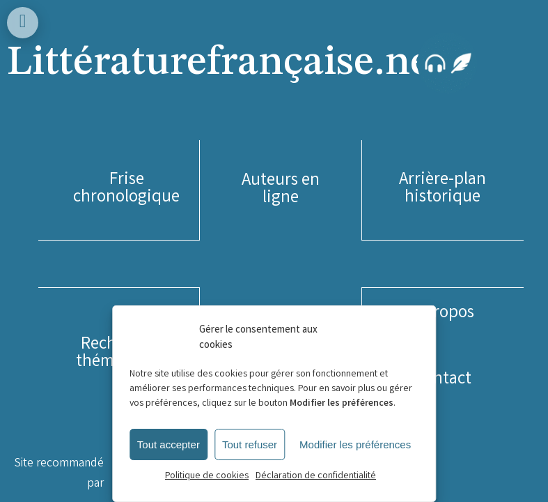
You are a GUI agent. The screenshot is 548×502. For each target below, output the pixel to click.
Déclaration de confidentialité (316, 476)
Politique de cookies (207, 476)
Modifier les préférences (355, 444)
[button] (126, 190)
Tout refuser (249, 444)
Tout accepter (168, 444)
